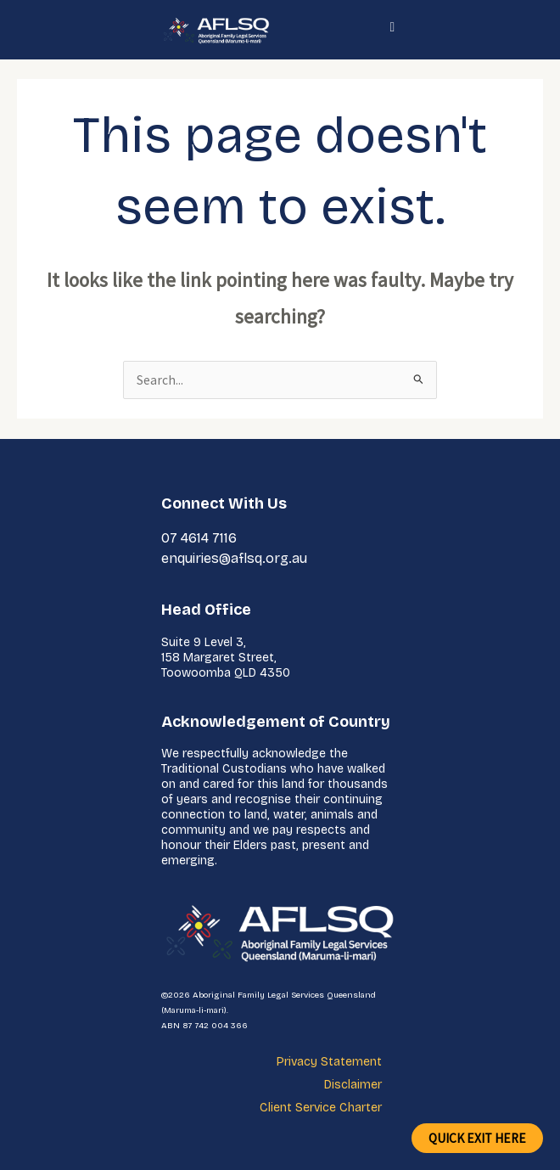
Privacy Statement (329, 1062)
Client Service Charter (321, 1107)
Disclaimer (353, 1084)
